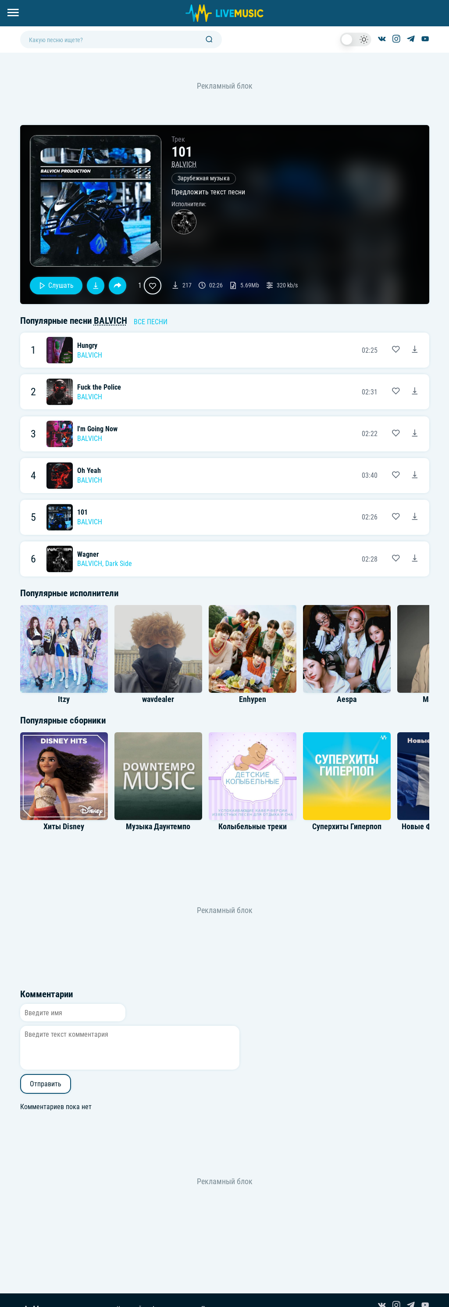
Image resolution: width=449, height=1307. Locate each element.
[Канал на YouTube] (425, 39)
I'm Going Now (97, 429)
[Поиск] (209, 40)
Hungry (87, 345)
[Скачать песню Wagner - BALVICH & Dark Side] (415, 559)
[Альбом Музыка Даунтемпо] (158, 776)
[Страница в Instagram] (396, 39)
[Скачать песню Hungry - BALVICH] (415, 350)
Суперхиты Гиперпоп (346, 826)
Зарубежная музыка (204, 178)
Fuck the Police (99, 387)
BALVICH (183, 164)
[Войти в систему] (445, 3)
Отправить (45, 1084)
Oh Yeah (89, 470)
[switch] (355, 39)
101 (82, 512)
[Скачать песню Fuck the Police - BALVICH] (415, 391)
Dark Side (118, 563)
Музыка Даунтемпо (158, 826)
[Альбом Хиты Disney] (64, 776)
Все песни (150, 322)
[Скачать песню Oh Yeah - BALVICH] (415, 475)
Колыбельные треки (252, 826)
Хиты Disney (63, 826)
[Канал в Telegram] (411, 39)
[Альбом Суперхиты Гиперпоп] (347, 776)
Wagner (88, 554)
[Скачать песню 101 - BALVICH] (415, 517)
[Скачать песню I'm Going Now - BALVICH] (415, 434)
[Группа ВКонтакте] (382, 39)
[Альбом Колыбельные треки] (252, 776)
